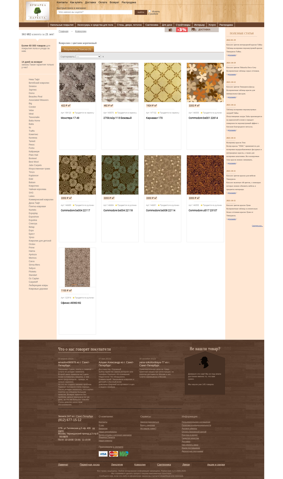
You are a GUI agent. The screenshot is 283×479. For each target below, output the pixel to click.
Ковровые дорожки (38, 289)
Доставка (90, 2)
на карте (63, 436)
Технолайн (34, 117)
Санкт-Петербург (84, 416)
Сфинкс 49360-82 (71, 302)
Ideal (31, 114)
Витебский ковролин (39, 83)
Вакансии (103, 428)
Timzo (32, 172)
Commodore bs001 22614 (203, 117)
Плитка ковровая (37, 206)
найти (141, 12)
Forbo (31, 148)
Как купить (76, 2)
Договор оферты (189, 428)
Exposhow (34, 216)
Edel (31, 179)
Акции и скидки (216, 464)
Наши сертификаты (108, 432)
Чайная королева (37, 189)
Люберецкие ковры (38, 285)
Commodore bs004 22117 (75, 210)
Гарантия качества (190, 438)
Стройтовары (183, 24)
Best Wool (34, 162)
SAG (31, 192)
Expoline (33, 220)
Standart (33, 275)
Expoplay (33, 213)
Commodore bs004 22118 (118, 210)
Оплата (102, 2)
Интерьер (199, 24)
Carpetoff (33, 282)
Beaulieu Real (35, 96)
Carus (32, 261)
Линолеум (117, 464)
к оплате (118, 446)
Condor (32, 107)
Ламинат (63, 464)
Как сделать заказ (190, 445)
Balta (31, 124)
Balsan (32, 182)
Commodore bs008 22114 (160, 210)
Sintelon (33, 86)
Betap (31, 227)
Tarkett (32, 141)
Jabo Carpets (35, 165)
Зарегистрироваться (149, 422)
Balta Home (34, 120)
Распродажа (129, 2)
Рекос (32, 144)
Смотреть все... (257, 226)
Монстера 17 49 (70, 117)
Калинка (33, 138)
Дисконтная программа (192, 451)
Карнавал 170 (154, 117)
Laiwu (31, 196)
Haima (32, 251)
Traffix (32, 131)
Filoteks (32, 271)
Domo (32, 93)
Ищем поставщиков (191, 448)
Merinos (33, 258)
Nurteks (32, 210)
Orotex (32, 244)
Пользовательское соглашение (196, 422)
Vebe (31, 110)
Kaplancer (34, 175)
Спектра (33, 223)
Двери (186, 464)
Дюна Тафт (34, 203)
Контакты (62, 2)
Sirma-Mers (34, 265)
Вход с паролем (147, 425)
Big (30, 103)
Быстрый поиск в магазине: (72, 8)
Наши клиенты (105, 440)
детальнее (231, 55)
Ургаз (31, 237)
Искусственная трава (39, 168)
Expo (31, 230)
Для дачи (167, 24)
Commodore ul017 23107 (203, 210)
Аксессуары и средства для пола (95, 24)
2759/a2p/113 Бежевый (117, 117)
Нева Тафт (34, 79)
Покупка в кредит (190, 435)
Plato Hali (33, 155)
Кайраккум (34, 151)
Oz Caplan (34, 278)
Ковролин (139, 464)
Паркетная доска (90, 464)
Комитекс (33, 134)
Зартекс (33, 90)
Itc (30, 127)
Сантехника (151, 24)
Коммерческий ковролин (41, 199)
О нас (101, 425)
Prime (31, 247)
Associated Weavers (39, 100)
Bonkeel (33, 158)
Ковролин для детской (40, 241)
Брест (32, 234)
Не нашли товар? (148, 428)
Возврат (114, 2)
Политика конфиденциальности (196, 425)
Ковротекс (34, 186)
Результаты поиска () (77, 49)
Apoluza (33, 254)
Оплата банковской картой (194, 432)
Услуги (212, 24)
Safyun (32, 268)
